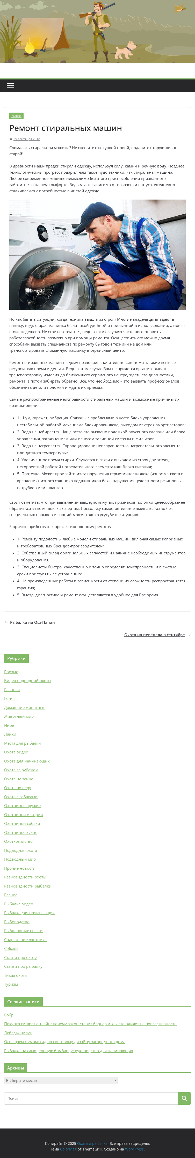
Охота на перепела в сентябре (157, 634)
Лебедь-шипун (18, 1032)
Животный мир (19, 716)
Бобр (8, 1014)
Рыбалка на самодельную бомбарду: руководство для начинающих (68, 1050)
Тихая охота (15, 975)
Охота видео (16, 751)
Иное (9, 725)
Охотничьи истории (23, 814)
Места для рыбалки (22, 743)
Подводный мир (20, 859)
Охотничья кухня (20, 832)
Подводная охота (20, 850)
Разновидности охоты (25, 877)
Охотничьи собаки (22, 823)
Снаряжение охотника (25, 939)
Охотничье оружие (22, 805)
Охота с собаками (21, 796)
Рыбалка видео (18, 903)
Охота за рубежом (21, 769)
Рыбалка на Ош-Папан (29, 622)
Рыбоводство (17, 921)
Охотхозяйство (18, 841)
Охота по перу (17, 787)
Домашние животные (24, 707)
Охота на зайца (18, 778)
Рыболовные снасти (23, 930)
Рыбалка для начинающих (29, 912)
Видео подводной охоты (27, 680)
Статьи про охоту (20, 957)
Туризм (11, 984)
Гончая (11, 698)
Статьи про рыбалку (23, 966)
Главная (12, 689)
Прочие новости (19, 868)
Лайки (10, 734)
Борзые (11, 671)
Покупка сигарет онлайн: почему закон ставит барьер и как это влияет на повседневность (90, 1023)
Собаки (11, 948)
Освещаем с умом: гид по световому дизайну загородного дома (64, 1041)
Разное (16, 116)
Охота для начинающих (27, 761)
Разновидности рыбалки (28, 886)
